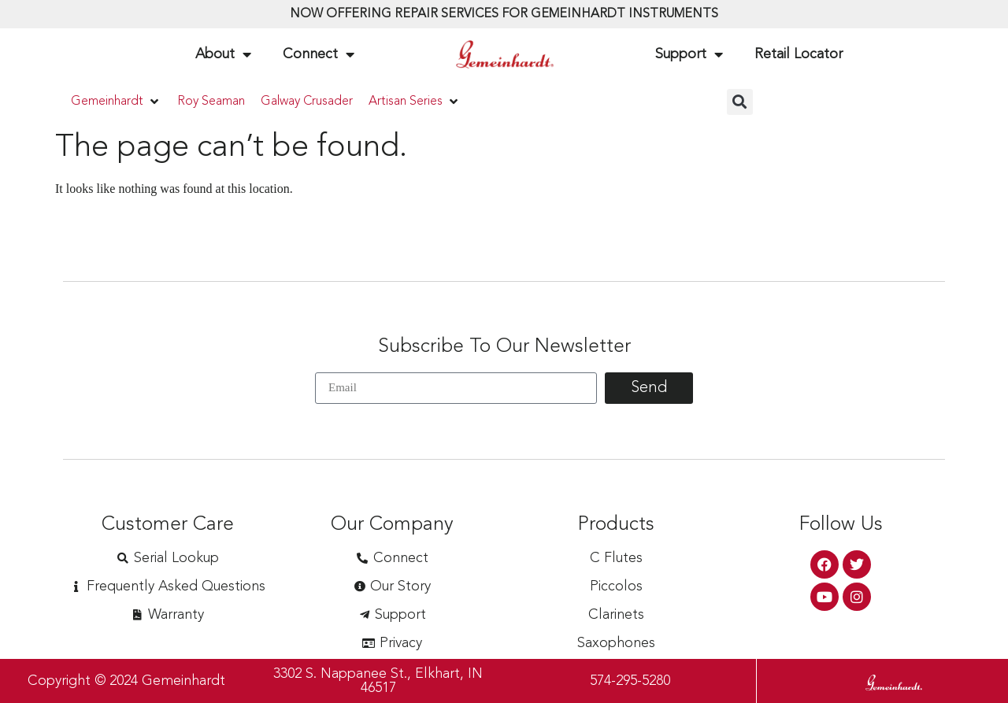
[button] (116, 101)
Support (689, 54)
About (223, 54)
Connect (318, 54)
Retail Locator (798, 54)
